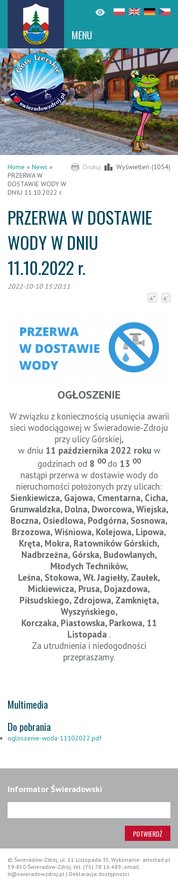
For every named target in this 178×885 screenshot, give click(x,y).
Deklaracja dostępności (99, 873)
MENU (82, 35)
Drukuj (92, 167)
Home (16, 167)
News (39, 167)
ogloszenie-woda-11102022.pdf (55, 738)
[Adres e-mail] (89, 810)
